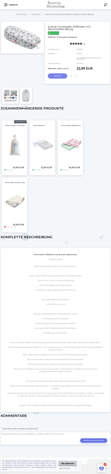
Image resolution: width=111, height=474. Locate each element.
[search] (106, 5)
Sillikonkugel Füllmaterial (16, 125)
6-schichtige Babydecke (71, 125)
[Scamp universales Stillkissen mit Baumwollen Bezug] (22, 22)
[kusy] (72, 76)
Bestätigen (65, 468)
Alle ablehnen (67, 464)
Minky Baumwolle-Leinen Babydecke (21, 182)
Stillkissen (36, 14)
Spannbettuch (39, 125)
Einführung (21, 14)
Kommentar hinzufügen (93, 440)
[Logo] (55, 4)
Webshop (11, 4)
